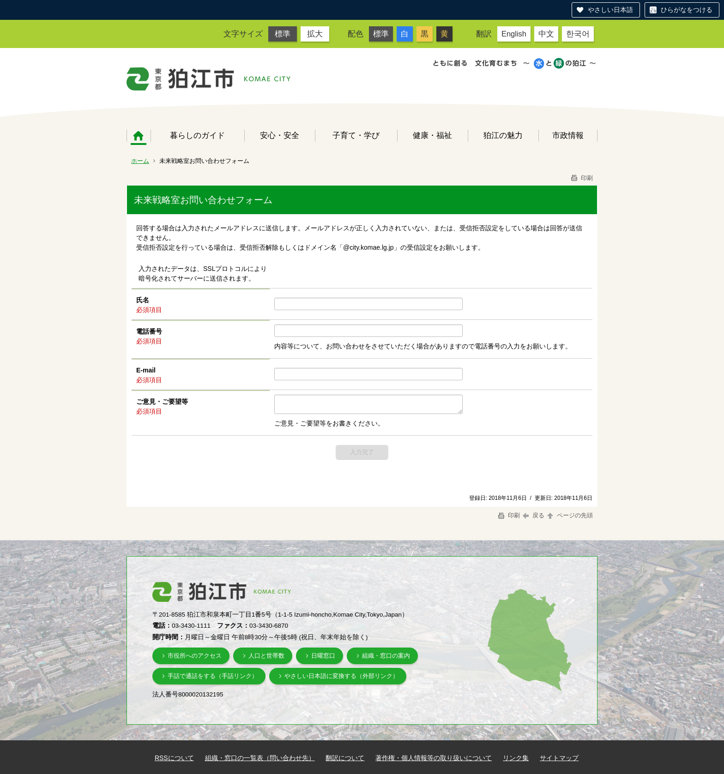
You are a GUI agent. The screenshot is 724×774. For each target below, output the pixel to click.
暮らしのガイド (197, 135)
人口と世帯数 (266, 655)
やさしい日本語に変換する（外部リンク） (341, 675)
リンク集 (516, 758)
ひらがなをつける (686, 9)
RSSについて (174, 758)
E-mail (146, 370)
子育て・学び (356, 135)
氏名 (142, 300)
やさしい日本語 (610, 9)
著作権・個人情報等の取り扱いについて (433, 758)
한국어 (578, 34)
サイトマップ (559, 758)
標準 (282, 34)
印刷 (581, 177)
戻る (533, 515)
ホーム (138, 135)
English (513, 34)
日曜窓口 (323, 655)
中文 (546, 34)
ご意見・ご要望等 (162, 401)
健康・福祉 (432, 135)
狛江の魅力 (503, 135)
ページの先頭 (569, 515)
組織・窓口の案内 (386, 655)
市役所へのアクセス (195, 655)
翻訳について (345, 758)
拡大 (315, 34)
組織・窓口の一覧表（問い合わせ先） (260, 758)
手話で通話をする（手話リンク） (213, 675)
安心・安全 (279, 135)
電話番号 (149, 331)
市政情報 (568, 135)
